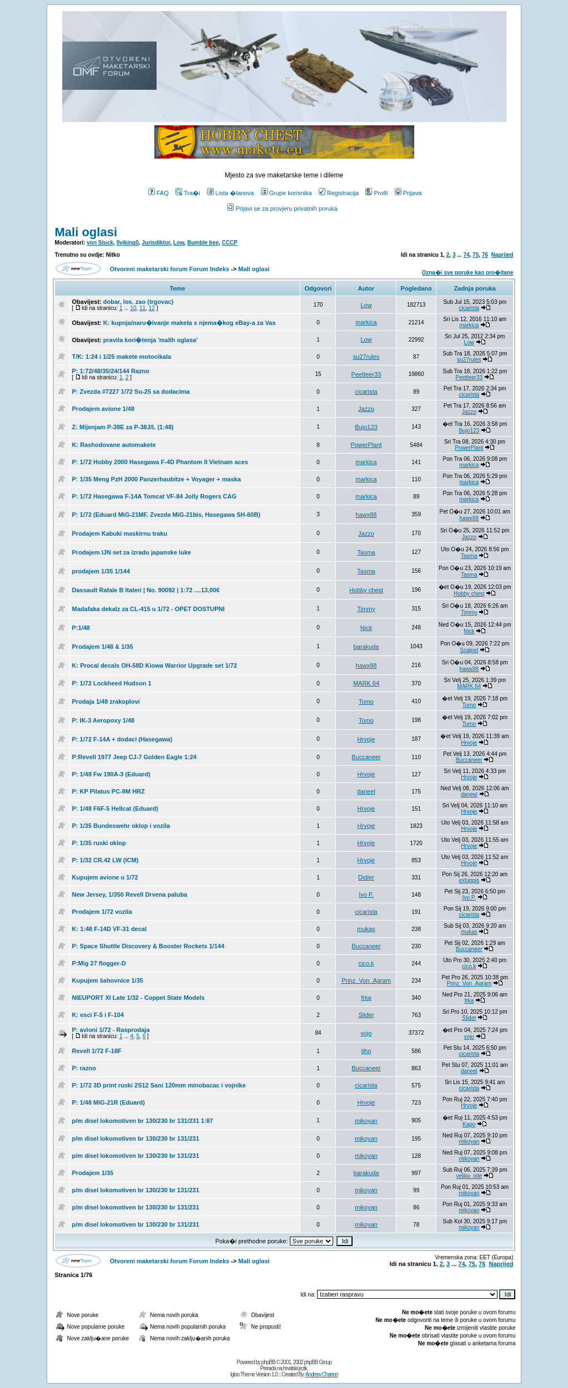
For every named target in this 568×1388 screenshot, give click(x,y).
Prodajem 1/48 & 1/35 (102, 646)
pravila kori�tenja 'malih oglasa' (150, 340)
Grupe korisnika (286, 193)
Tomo (366, 701)
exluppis (469, 880)
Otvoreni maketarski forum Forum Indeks (169, 269)
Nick (366, 627)
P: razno (84, 1068)
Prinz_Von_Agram (366, 980)
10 (133, 308)
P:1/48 (81, 627)
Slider (366, 1014)
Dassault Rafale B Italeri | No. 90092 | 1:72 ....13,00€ (146, 590)
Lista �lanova (230, 193)
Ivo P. (366, 894)
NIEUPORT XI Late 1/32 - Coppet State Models (138, 997)
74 (466, 255)
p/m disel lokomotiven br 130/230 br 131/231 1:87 (142, 1120)
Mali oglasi (86, 232)
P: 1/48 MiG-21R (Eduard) (108, 1102)
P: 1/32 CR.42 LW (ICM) (105, 860)
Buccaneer (366, 757)
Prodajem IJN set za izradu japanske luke (132, 552)
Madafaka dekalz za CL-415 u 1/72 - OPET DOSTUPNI (148, 609)
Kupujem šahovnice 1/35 (107, 980)
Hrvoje (366, 739)
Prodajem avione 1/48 (103, 408)
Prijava (408, 193)
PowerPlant (365, 444)
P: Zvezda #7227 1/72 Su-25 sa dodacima (131, 391)
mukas (366, 929)
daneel (366, 791)
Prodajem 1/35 (93, 1173)
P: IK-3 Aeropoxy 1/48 (103, 720)
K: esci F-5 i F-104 (98, 1014)
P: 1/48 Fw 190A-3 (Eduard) (111, 774)
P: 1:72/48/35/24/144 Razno (110, 371)
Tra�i (187, 193)
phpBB (268, 1362)
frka (366, 997)
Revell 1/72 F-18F (97, 1051)
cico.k (366, 963)
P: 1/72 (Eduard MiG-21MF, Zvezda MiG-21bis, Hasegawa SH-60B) (166, 514)
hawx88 (366, 514)
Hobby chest (366, 590)
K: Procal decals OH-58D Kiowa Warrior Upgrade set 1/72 (154, 665)
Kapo (469, 1124)
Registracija (339, 193)
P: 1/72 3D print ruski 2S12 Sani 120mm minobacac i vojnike (159, 1085)
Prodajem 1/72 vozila (102, 911)
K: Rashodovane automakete (114, 444)
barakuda (366, 646)
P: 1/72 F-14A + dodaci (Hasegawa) (122, 739)
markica (366, 322)
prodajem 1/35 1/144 (101, 571)
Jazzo (366, 408)
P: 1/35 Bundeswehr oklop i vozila (121, 825)
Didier (366, 877)
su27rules (366, 356)
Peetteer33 (366, 374)
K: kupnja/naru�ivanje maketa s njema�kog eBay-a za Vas (189, 322)
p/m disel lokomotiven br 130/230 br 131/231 (135, 1138)
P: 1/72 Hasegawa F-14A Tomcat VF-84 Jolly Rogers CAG (154, 496)
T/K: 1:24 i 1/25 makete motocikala (122, 356)
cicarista (469, 308)
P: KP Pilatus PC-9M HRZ (108, 791)
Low (178, 243)
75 (476, 255)
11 (142, 308)
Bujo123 (366, 427)
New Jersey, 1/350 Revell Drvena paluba (130, 894)
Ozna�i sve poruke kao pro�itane (467, 273)
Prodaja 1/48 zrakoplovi (106, 701)
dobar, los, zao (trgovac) (138, 301)
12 (152, 308)
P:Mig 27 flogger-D (99, 963)
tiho (366, 1051)
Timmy (366, 609)
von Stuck (100, 243)
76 (485, 255)
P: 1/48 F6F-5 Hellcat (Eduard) (115, 808)
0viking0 (128, 243)
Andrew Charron (321, 1374)
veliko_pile (469, 1176)
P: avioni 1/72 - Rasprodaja (111, 1029)
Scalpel (469, 650)
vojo (365, 1033)
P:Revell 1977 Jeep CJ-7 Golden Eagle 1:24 (134, 757)
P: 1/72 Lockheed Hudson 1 (112, 683)
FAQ (158, 193)
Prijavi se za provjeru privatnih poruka (282, 208)
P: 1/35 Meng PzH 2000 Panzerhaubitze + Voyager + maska (156, 479)
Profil (376, 193)
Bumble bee (203, 243)
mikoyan (366, 1120)
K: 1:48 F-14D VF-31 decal (109, 929)
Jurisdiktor (156, 243)
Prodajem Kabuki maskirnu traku (120, 533)
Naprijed (502, 255)
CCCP (229, 243)
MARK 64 (366, 683)
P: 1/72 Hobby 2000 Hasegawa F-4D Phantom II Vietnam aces (160, 462)
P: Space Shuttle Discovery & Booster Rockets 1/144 (148, 946)
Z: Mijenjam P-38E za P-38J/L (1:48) (123, 427)
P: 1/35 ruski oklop (99, 843)
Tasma (366, 552)
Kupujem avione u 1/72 (105, 877)
